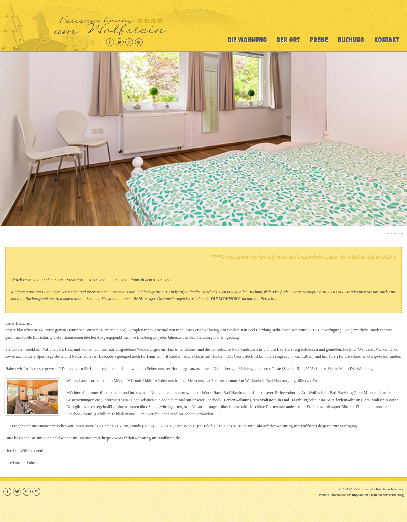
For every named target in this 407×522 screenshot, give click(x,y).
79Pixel (363, 489)
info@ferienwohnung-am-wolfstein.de (289, 426)
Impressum (360, 495)
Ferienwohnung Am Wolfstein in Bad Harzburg (266, 400)
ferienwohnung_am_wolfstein (362, 400)
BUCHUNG (332, 292)
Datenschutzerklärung (387, 495)
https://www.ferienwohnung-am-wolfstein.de (141, 438)
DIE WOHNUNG (225, 298)
